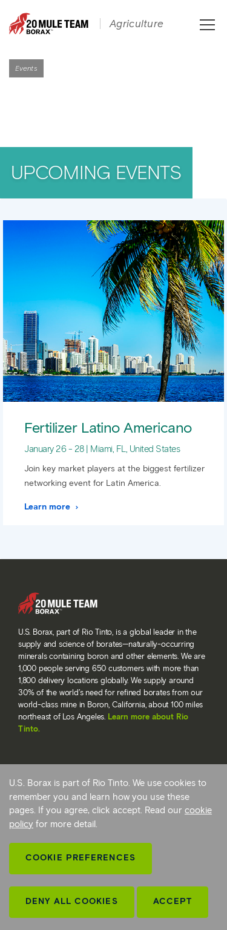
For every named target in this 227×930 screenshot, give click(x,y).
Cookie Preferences (80, 858)
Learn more (51, 507)
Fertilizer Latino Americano (108, 427)
